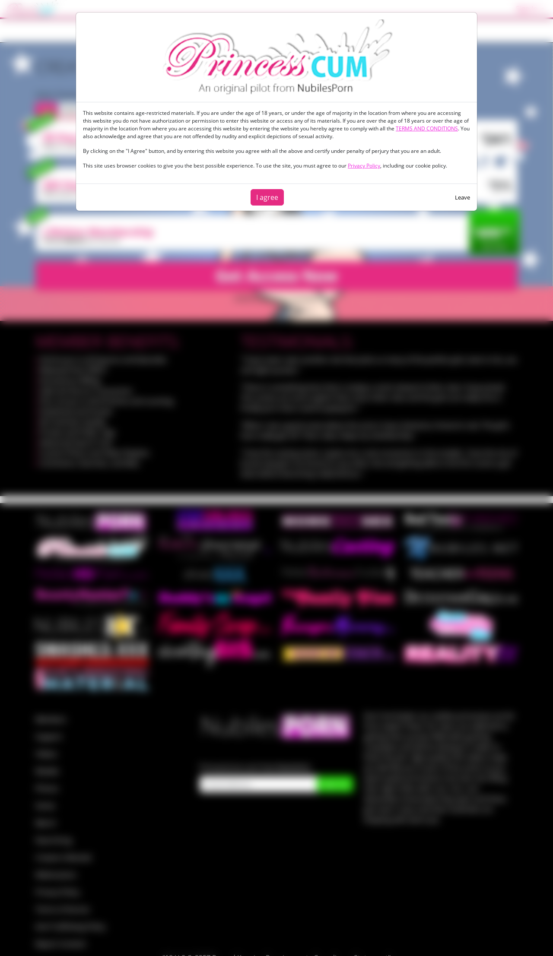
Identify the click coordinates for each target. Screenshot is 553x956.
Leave (462, 197)
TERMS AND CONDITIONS (427, 128)
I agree (267, 197)
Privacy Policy (364, 165)
